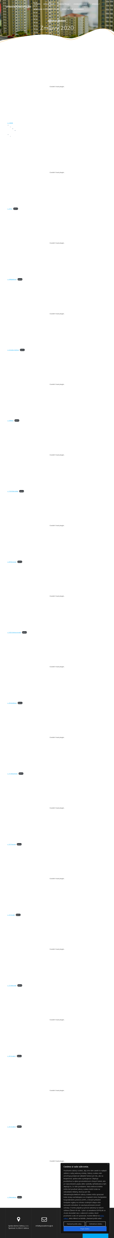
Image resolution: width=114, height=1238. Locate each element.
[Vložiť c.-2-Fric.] (57, 172)
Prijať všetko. (85, 1229)
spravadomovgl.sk (18, 6)
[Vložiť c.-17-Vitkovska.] (57, 949)
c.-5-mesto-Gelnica (13, 350)
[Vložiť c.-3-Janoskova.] (57, 1161)
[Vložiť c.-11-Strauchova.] (57, 737)
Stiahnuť (15, 209)
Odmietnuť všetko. (95, 1224)
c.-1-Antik (10, 123)
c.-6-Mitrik (10, 420)
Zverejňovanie (80, 4)
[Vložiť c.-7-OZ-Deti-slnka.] (57, 455)
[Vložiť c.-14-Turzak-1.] (57, 1020)
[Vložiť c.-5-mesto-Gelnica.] (57, 313)
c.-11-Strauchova (12, 773)
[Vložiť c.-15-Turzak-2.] (57, 1090)
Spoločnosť (49, 4)
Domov (37, 4)
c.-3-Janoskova (11, 1197)
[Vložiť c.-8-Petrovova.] (57, 525)
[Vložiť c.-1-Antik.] (57, 86)
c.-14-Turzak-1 (11, 1056)
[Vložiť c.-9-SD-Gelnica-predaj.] (57, 596)
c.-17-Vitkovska (11, 985)
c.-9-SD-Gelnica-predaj (14, 632)
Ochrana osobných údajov (47, 9)
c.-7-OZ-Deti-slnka (12, 491)
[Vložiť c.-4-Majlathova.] (57, 243)
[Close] (108, 1164)
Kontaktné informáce (73, 9)
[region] (85, 1198)
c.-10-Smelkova (12, 703)
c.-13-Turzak (11, 915)
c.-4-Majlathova (11, 279)
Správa (95, 4)
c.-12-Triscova (11, 844)
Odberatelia (63, 4)
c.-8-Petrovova (11, 562)
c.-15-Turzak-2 (11, 1126)
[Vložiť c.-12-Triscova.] (57, 808)
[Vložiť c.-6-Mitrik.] (57, 384)
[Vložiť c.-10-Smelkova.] (57, 667)
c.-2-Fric (9, 209)
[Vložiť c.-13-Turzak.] (57, 878)
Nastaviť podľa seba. (74, 1224)
